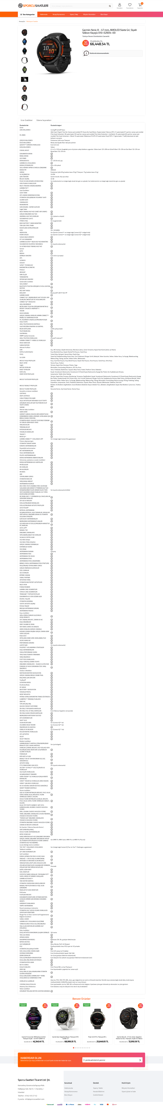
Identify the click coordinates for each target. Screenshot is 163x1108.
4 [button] (79, 1047)
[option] (34, 1024)
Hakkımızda (43, 14)
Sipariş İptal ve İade (129, 1091)
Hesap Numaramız (59, 14)
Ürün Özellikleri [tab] (27, 120)
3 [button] (77, 1047)
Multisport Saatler (32, 21)
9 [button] (87, 1047)
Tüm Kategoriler (27, 14)
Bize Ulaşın (104, 14)
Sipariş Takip (74, 14)
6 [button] (82, 1047)
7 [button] (84, 1047)
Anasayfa (22, 21)
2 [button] (75, 1047)
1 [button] (73, 1047)
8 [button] (86, 1047)
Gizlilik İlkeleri (98, 1095)
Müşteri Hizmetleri (89, 14)
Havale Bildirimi (98, 1091)
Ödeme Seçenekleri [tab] (43, 120)
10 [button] (89, 1047)
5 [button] (80, 1047)
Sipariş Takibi (98, 1088)
